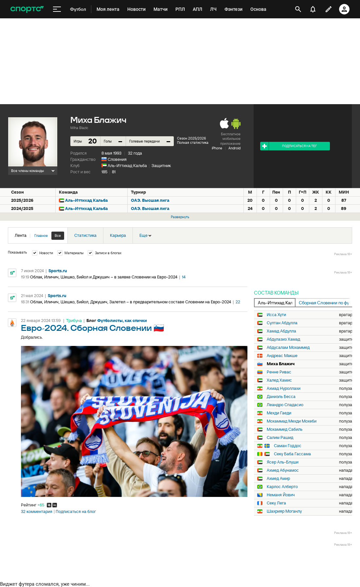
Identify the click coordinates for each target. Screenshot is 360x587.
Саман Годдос (287, 445)
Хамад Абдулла (281, 331)
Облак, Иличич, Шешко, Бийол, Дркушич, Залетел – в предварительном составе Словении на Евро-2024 (130, 302)
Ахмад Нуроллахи (283, 388)
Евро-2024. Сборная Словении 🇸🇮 (92, 328)
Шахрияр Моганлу (284, 511)
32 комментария (36, 512)
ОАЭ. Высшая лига (150, 200)
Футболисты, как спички (122, 320)
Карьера (118, 235)
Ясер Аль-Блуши (282, 462)
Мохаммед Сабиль (284, 429)
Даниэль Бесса (281, 396)
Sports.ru (57, 271)
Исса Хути (276, 314)
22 (238, 302)
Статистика (85, 235)
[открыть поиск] (298, 9)
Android (234, 148)
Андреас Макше (282, 355)
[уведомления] (313, 9)
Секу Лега (276, 503)
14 (184, 277)
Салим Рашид (280, 437)
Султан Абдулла (282, 323)
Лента (39, 236)
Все (58, 235)
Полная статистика (192, 142)
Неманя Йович (281, 495)
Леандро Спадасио (285, 404)
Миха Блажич (281, 364)
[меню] (57, 9)
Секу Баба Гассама (292, 454)
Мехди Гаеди (279, 413)
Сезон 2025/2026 (191, 138)
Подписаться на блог (76, 512)
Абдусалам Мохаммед (288, 347)
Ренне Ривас (279, 372)
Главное (41, 235)
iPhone (217, 148)
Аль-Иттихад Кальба (127, 165)
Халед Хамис (279, 380)
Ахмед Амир (278, 478)
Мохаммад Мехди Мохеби (291, 421)
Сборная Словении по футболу (325, 303)
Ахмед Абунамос (283, 470)
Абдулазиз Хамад (283, 339)
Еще (145, 235)
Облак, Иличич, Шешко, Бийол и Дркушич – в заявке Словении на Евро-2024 (103, 277)
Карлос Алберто (282, 486)
